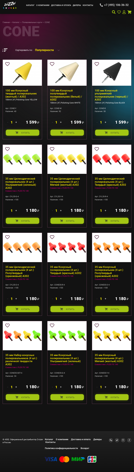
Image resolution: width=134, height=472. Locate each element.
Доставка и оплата (61, 5)
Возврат (85, 448)
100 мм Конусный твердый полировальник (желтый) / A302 (21, 93)
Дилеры (77, 5)
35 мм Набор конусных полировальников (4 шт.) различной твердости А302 (21, 360)
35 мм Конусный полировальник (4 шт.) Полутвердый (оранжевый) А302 (109, 272)
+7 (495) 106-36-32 (116, 5)
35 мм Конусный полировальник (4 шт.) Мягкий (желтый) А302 (109, 359)
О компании (42, 5)
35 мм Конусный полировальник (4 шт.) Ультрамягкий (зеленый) (65, 359)
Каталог (30, 5)
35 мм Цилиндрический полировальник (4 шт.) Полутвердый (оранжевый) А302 (20, 272)
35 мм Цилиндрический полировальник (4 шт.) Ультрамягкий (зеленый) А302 (20, 183)
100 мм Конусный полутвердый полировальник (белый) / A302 (66, 95)
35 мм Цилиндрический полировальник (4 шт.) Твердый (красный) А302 (110, 182)
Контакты (88, 5)
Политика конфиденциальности (61, 448)
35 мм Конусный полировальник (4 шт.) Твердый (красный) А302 (65, 270)
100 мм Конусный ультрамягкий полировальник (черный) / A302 (111, 95)
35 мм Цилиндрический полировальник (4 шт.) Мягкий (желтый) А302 (65, 182)
